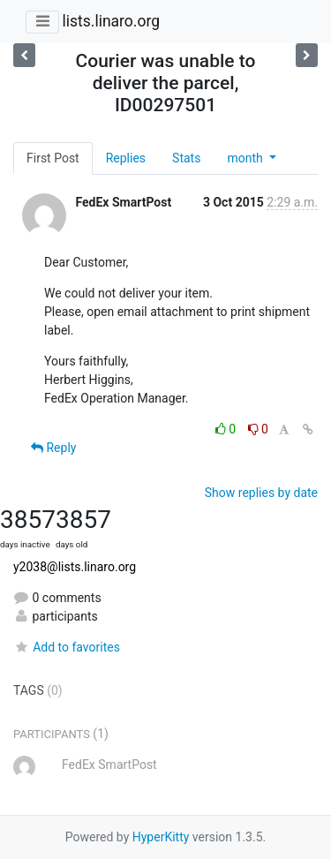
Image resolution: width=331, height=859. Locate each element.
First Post (52, 158)
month (246, 158)
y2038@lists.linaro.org (74, 567)
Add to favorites (66, 647)
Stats (186, 158)
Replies (126, 158)
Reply (53, 448)
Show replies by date (261, 493)
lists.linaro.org (111, 21)
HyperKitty (161, 837)
